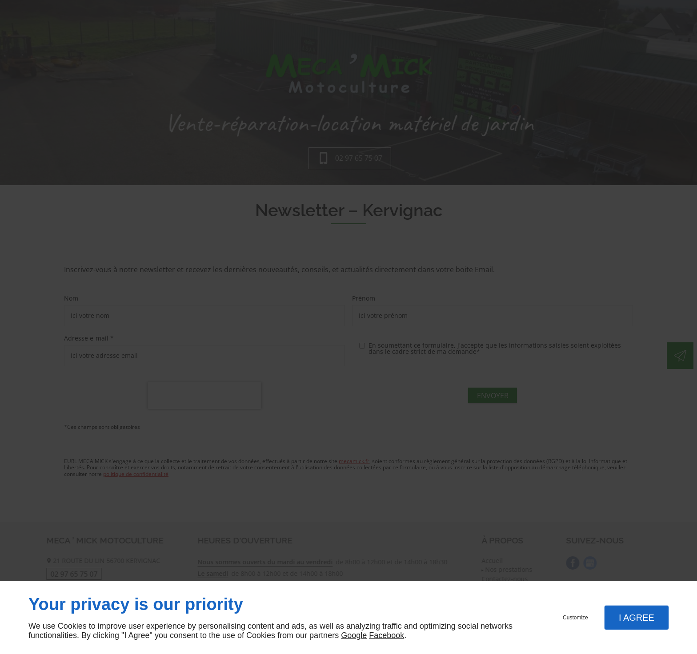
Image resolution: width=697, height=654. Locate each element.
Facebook (386, 635)
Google (354, 635)
